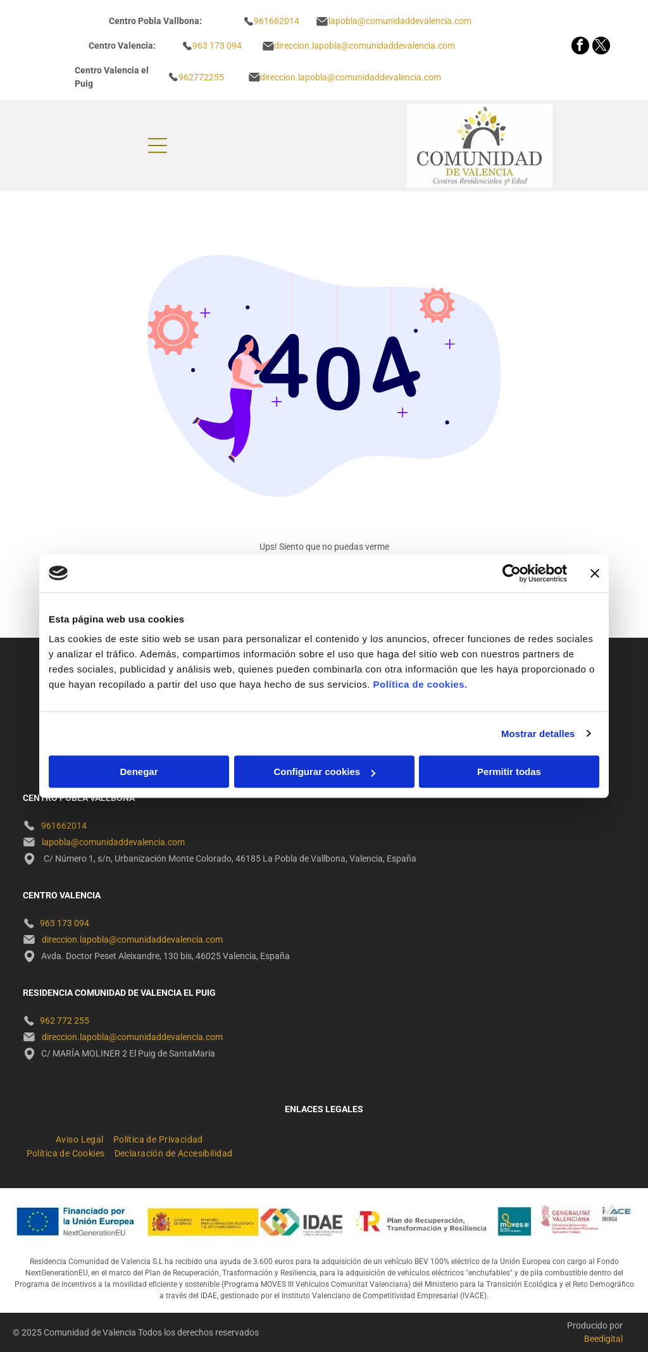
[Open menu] (157, 145)
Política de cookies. (420, 684)
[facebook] (580, 47)
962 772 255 (64, 1020)
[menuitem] (84, 1137)
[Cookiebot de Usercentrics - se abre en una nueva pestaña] (511, 573)
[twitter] (601, 47)
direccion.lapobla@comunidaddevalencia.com (350, 77)
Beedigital (603, 1339)
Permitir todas (509, 771)
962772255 (201, 77)
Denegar (139, 771)
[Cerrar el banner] (594, 573)
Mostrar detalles (538, 733)
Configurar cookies (324, 771)
